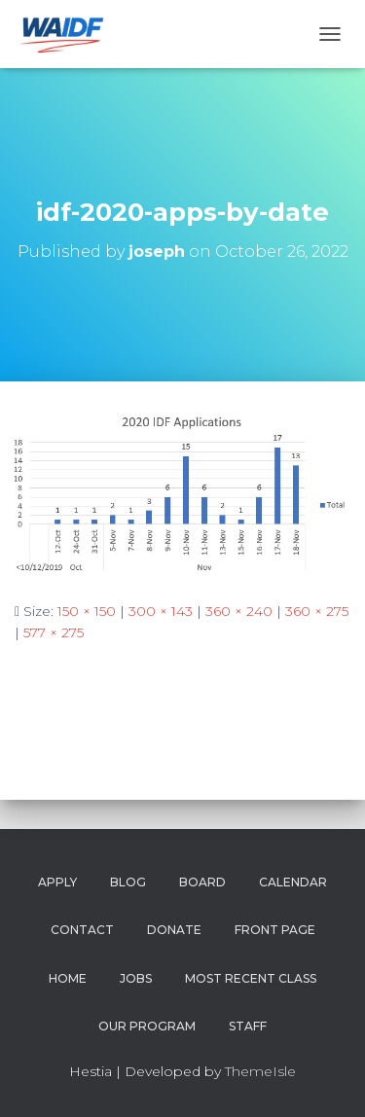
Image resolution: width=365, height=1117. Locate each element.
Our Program (147, 1026)
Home (68, 978)
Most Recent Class (250, 978)
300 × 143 (160, 611)
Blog (128, 882)
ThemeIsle (260, 1071)
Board (202, 882)
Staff (248, 1026)
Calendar (293, 882)
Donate (174, 929)
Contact (82, 929)
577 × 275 (53, 632)
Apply (57, 882)
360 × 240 (239, 611)
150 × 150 (86, 611)
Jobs (136, 978)
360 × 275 (316, 611)
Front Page (275, 929)
